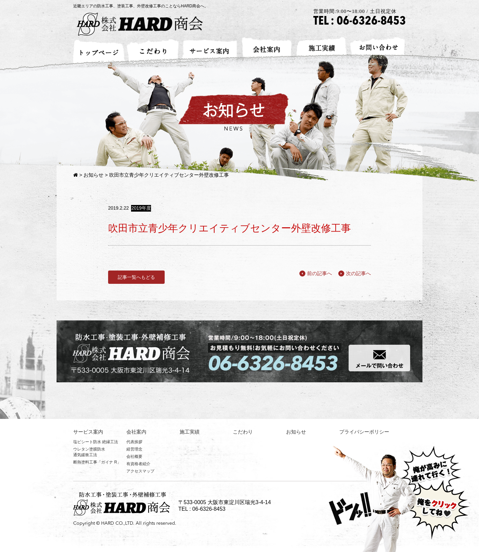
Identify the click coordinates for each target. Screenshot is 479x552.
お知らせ (93, 175)
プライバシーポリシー (364, 432)
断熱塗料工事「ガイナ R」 (97, 462)
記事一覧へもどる (136, 277)
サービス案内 (88, 432)
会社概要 (134, 456)
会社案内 (136, 432)
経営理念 (134, 449)
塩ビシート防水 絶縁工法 (95, 442)
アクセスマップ (140, 471)
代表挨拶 (134, 442)
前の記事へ (315, 273)
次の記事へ (354, 273)
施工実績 (190, 432)
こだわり (243, 432)
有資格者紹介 (138, 463)
